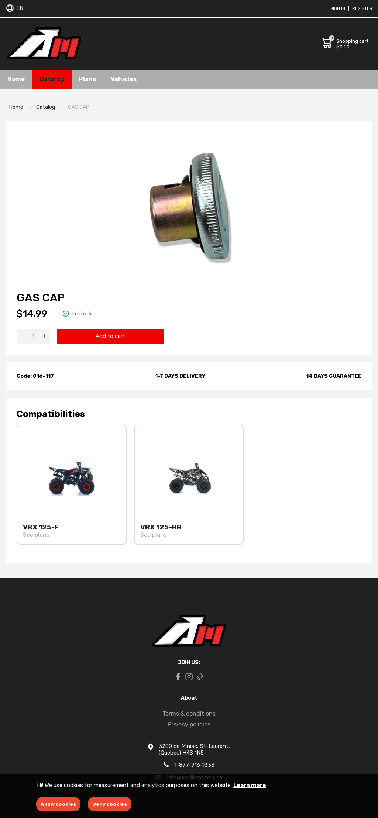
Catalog (51, 79)
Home (16, 79)
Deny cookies (109, 804)
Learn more (249, 785)
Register (362, 8)
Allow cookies (58, 804)
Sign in (337, 8)
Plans (87, 79)
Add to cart (110, 336)
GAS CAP (78, 107)
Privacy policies (189, 724)
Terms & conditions (189, 713)
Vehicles (124, 79)
